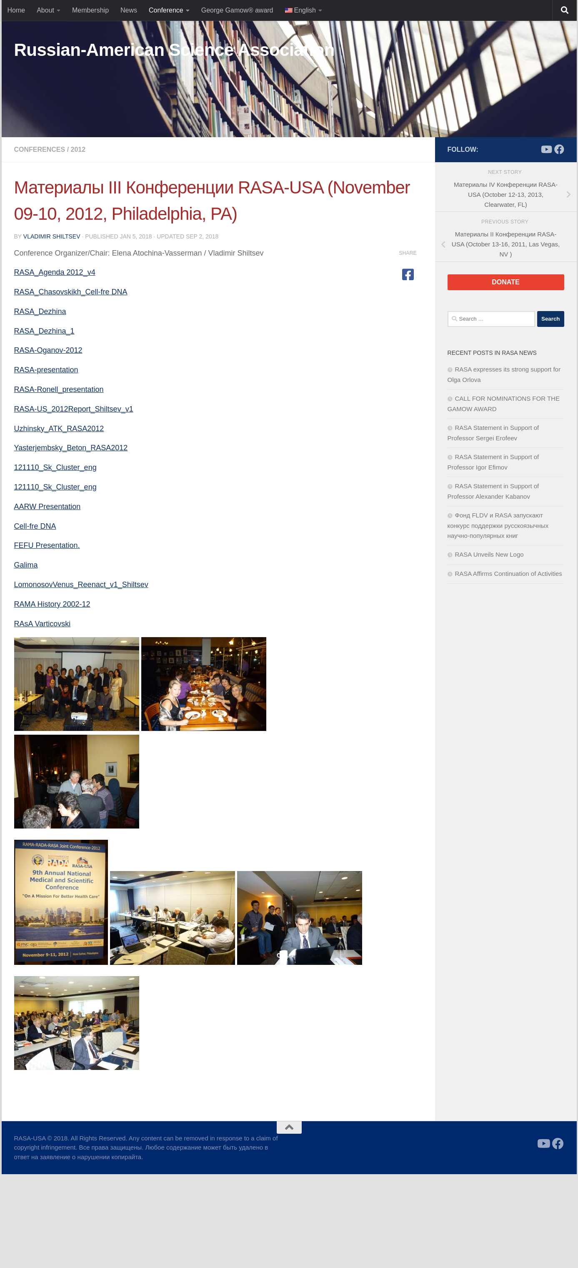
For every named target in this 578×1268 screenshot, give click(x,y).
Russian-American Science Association (174, 50)
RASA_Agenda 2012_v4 (54, 272)
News (128, 10)
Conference (166, 10)
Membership (90, 10)
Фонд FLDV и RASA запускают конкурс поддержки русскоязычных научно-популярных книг (498, 525)
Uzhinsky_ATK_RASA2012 (59, 428)
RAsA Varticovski (42, 624)
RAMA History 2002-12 (52, 604)
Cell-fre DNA (35, 526)
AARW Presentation (47, 506)
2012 (78, 149)
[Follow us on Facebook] (559, 149)
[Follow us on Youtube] (546, 149)
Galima (26, 565)
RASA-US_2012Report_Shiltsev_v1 (73, 409)
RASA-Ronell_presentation (59, 389)
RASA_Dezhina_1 (44, 331)
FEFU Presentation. (47, 545)
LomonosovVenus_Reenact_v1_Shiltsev (81, 584)
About (45, 10)
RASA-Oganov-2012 (48, 350)
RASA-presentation (46, 370)
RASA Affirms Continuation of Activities (508, 573)
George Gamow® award (237, 10)
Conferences (39, 149)
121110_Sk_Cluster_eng (55, 467)
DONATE (505, 282)
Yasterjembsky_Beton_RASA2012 (71, 448)
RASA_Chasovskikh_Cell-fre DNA (71, 292)
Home (16, 10)
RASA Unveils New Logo (489, 554)
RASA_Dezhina (40, 311)
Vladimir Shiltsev (51, 236)
